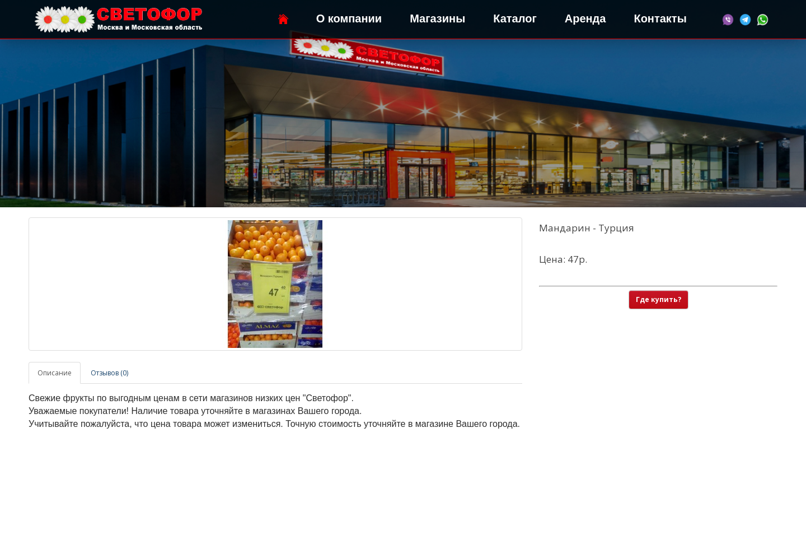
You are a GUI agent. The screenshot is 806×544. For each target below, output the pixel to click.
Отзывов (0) (109, 373)
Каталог (514, 18)
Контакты (660, 18)
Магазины (437, 18)
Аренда (585, 18)
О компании (349, 18)
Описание (55, 373)
